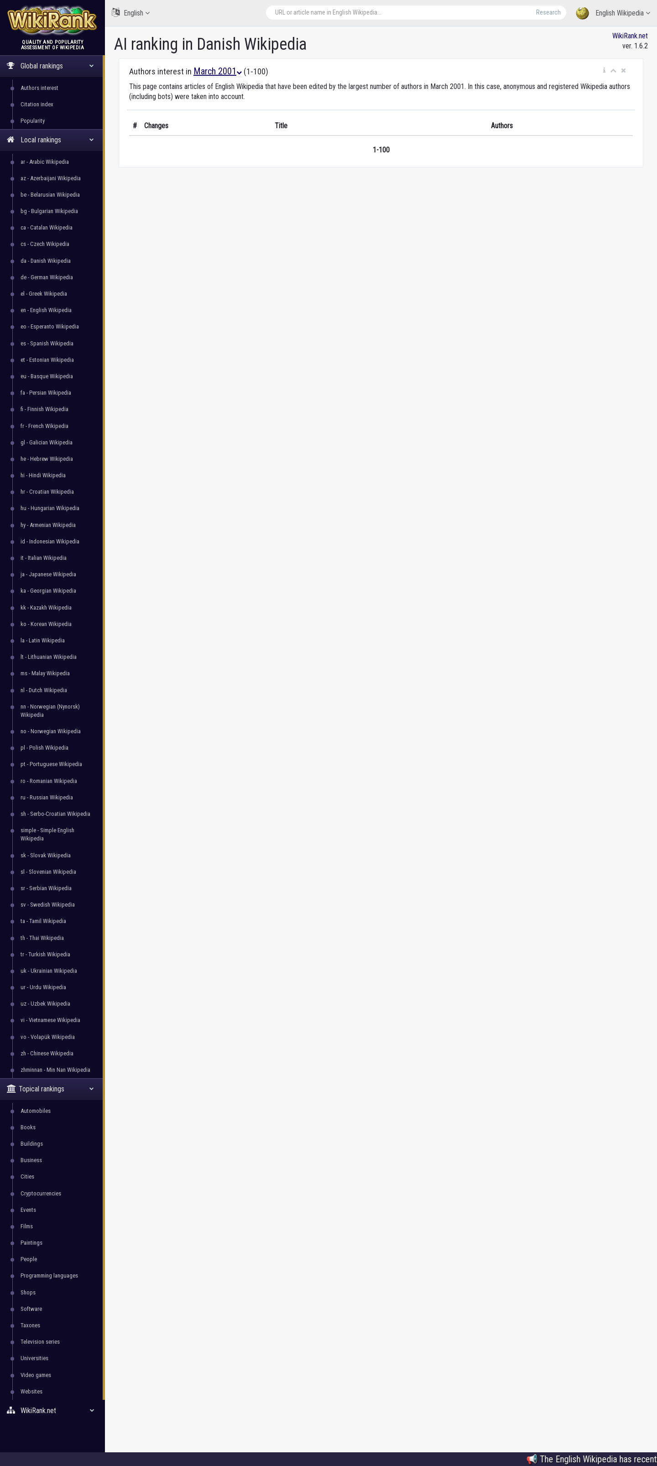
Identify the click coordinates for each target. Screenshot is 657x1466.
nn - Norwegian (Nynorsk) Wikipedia (50, 710)
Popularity (33, 120)
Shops (28, 1292)
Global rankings (50, 66)
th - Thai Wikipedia (42, 937)
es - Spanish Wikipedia (47, 343)
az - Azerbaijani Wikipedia (51, 178)
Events (28, 1209)
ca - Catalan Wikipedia (47, 227)
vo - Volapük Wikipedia (48, 1036)
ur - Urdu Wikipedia (43, 987)
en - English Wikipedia (46, 310)
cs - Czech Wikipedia (45, 243)
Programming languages (49, 1275)
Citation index (37, 104)
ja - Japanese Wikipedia (48, 574)
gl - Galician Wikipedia (47, 442)
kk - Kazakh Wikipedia (46, 607)
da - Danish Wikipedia (46, 260)
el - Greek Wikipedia (44, 293)
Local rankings (50, 140)
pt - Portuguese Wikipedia (51, 764)
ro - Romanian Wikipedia (49, 780)
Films (27, 1226)
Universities (34, 1358)
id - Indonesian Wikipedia (50, 541)
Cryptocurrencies (41, 1193)
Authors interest (39, 87)
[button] (604, 71)
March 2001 (217, 71)
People (29, 1259)
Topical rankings (50, 1089)
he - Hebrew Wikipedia (47, 458)
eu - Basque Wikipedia (47, 376)
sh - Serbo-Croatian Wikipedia (55, 813)
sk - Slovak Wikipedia (46, 855)
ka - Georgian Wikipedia (48, 590)
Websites (31, 1391)
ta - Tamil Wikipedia (43, 921)
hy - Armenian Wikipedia (48, 525)
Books (28, 1127)
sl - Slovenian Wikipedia (48, 871)
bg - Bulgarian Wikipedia (49, 211)
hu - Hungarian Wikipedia (50, 508)
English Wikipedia (613, 13)
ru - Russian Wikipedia (47, 797)
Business (31, 1160)
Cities (27, 1176)
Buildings (32, 1143)
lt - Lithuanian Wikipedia (49, 656)
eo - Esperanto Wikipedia (50, 326)
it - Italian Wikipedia (44, 557)
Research (548, 12)
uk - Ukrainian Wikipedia (49, 970)
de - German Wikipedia (47, 277)
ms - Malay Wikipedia (45, 673)
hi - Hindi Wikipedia (43, 475)
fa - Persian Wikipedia (46, 392)
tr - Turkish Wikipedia (45, 954)
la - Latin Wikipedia (43, 640)
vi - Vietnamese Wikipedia (50, 1020)
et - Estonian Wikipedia (47, 359)
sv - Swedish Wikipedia (48, 904)
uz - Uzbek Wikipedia (45, 1003)
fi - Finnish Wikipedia (44, 409)
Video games (36, 1375)
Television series (40, 1341)
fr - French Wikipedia (44, 426)
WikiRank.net (52, 1410)
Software (31, 1308)
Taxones (30, 1325)
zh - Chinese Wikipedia (47, 1053)
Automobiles (36, 1110)
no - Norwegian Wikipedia (51, 731)
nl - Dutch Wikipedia (44, 690)
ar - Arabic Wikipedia (45, 161)
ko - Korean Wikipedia (46, 624)
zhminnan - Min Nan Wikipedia (55, 1069)
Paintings (31, 1242)
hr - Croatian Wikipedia (47, 491)
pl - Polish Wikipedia (44, 747)
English (131, 12)
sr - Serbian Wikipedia (46, 888)
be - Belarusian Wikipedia (50, 194)
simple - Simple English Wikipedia (47, 834)
